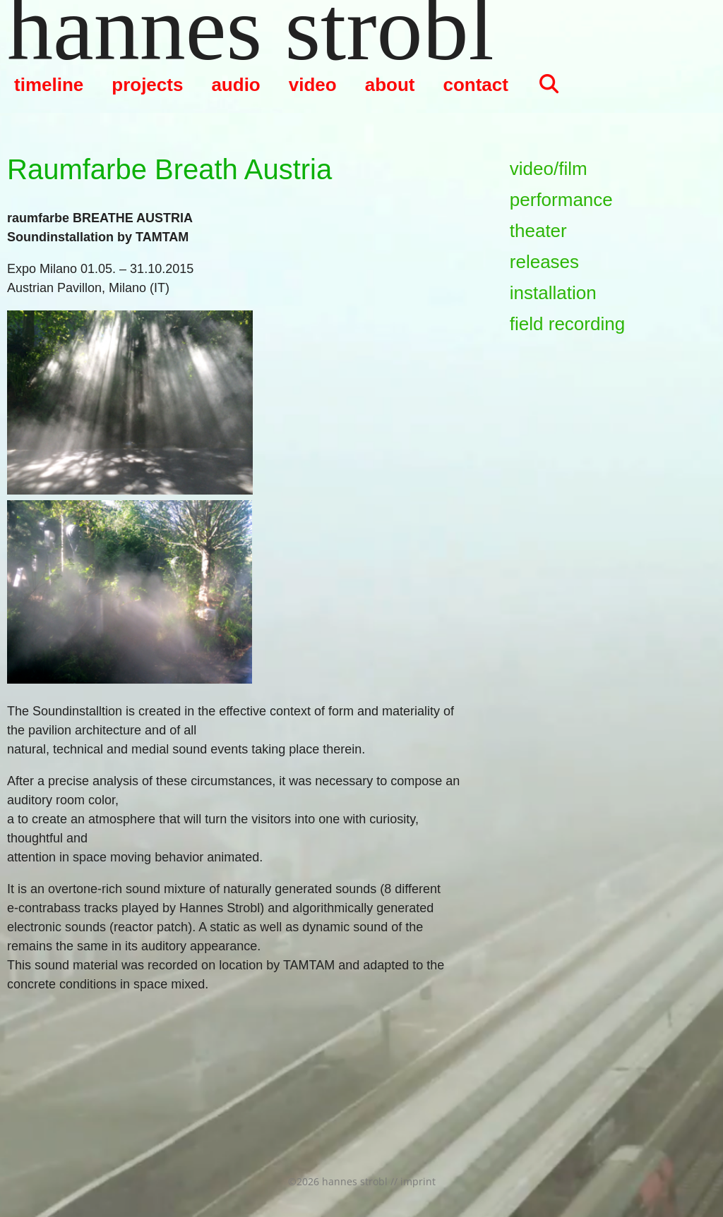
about (390, 84)
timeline (48, 84)
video (313, 84)
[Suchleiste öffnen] (548, 84)
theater (538, 230)
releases (544, 261)
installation (553, 292)
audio (235, 84)
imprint (418, 1181)
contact (475, 84)
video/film (548, 168)
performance (561, 199)
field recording (567, 323)
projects (147, 84)
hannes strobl (250, 28)
